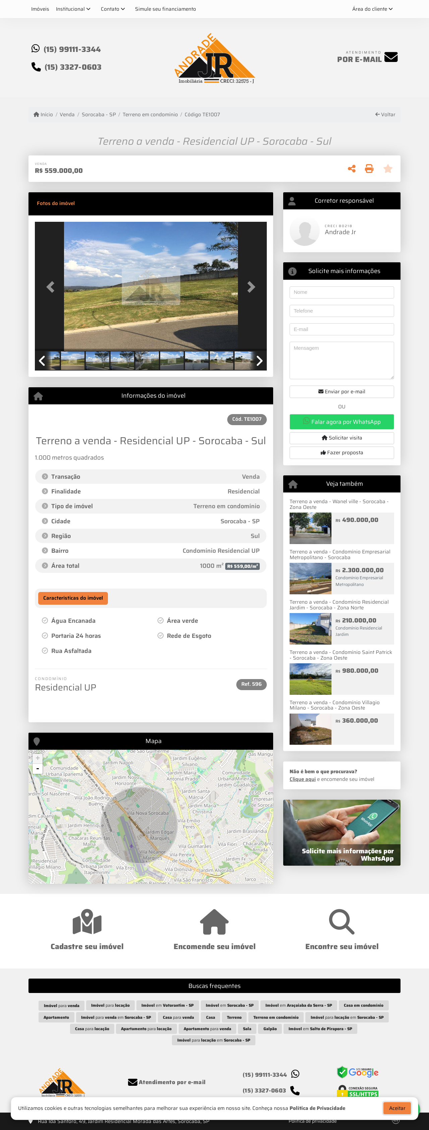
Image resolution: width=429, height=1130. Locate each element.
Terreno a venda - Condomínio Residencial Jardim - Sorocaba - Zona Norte (339, 605)
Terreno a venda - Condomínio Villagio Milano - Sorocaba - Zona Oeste (335, 705)
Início (43, 115)
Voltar (385, 115)
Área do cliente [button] (369, 9)
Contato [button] (110, 9)
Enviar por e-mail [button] (341, 392)
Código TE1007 (202, 115)
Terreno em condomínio (150, 115)
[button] (52, 287)
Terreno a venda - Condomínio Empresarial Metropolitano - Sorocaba (340, 554)
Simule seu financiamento (165, 9)
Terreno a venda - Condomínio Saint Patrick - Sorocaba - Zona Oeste (341, 655)
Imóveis (40, 9)
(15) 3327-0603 (73, 67)
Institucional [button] (70, 9)
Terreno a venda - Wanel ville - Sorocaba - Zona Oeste (339, 504)
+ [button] (38, 759)
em (167, 1005)
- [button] (37, 769)
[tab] (56, 203)
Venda (67, 115)
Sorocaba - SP (99, 115)
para (61, 1005)
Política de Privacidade (317, 1111)
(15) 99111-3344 (72, 49)
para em (116, 1017)
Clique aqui (303, 779)
